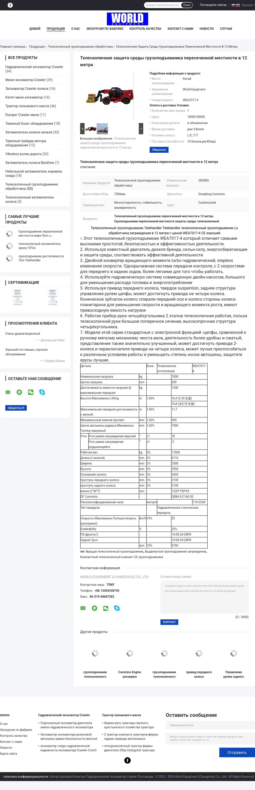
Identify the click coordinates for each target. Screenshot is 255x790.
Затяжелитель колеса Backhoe (29, 163)
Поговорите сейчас (213, 5)
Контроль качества (145, 28)
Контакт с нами (180, 28)
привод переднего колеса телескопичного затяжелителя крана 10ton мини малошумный (199, 674)
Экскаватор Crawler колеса (26, 89)
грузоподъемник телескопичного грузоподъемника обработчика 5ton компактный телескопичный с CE (95, 674)
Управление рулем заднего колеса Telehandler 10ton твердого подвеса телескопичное (233, 674)
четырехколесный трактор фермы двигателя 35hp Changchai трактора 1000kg (129, 748)
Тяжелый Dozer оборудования (29, 123)
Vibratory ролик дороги (23, 154)
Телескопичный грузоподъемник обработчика (80, 46)
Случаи (226, 28)
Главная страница (12, 46)
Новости (207, 28)
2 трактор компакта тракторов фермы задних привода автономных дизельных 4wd (131, 737)
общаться (159, 149)
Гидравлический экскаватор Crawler (34, 67)
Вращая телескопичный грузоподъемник (114, 551)
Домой (34, 28)
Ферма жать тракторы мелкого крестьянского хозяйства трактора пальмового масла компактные (129, 725)
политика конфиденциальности (26, 776)
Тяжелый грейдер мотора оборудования (25, 143)
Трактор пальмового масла (27, 106)
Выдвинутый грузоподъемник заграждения (175, 551)
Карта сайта (8, 753)
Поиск (186, 5)
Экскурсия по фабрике (104, 28)
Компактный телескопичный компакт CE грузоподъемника (121, 557)
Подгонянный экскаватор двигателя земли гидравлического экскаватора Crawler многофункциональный (66, 725)
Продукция (56, 28)
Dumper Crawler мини (22, 115)
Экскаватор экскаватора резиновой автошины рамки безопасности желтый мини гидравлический (68, 737)
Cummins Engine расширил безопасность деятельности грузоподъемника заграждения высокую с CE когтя (129, 674)
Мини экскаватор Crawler (25, 80)
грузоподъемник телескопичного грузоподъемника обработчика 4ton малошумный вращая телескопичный (164, 674)
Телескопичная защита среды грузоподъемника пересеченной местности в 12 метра (108, 143)
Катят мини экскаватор (24, 97)
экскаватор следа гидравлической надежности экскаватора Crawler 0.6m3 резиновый (68, 748)
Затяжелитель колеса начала (28, 132)
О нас (75, 28)
